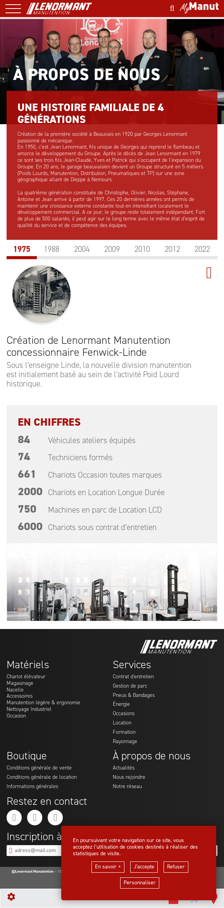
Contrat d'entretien (133, 677)
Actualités (123, 768)
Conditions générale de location (42, 777)
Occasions (123, 713)
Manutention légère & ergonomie (43, 703)
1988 (51, 249)
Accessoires (20, 696)
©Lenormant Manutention (32, 871)
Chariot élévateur (26, 677)
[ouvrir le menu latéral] (15, 8)
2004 (82, 249)
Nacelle (15, 690)
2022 (202, 249)
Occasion (16, 716)
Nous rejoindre (129, 777)
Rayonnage (125, 741)
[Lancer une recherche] (172, 8)
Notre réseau (127, 786)
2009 (112, 249)
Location (122, 723)
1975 (21, 249)
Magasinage (20, 683)
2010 (142, 249)
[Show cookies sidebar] (11, 897)
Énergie (121, 704)
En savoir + (108, 866)
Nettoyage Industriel (29, 709)
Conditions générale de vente (39, 768)
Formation (124, 732)
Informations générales (32, 786)
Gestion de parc (130, 686)
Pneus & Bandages (134, 695)
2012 (172, 249)
